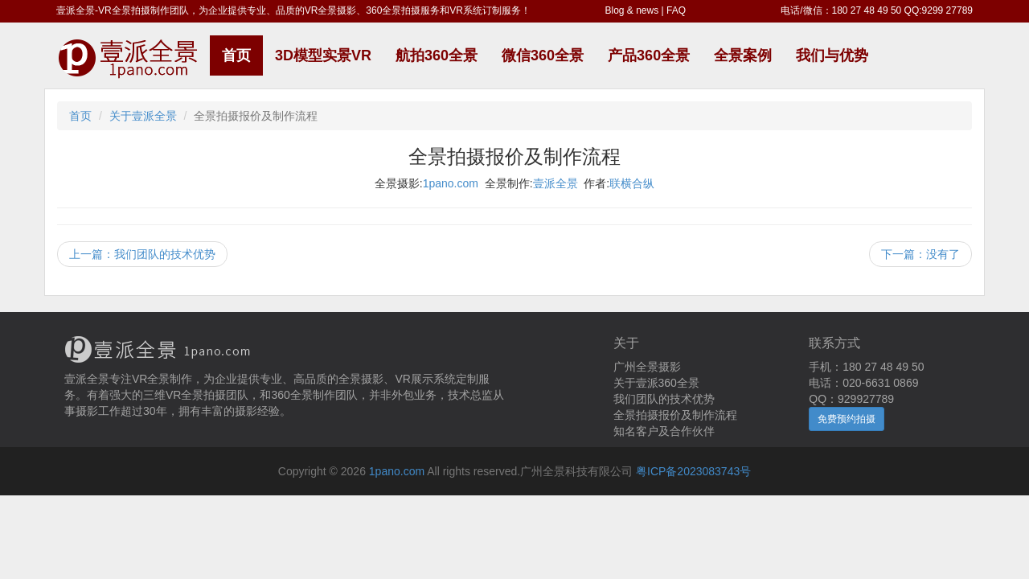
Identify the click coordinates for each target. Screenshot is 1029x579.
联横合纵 (631, 183)
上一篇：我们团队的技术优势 (142, 254)
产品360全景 (649, 55)
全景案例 (743, 55)
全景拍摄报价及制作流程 (675, 415)
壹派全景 (555, 183)
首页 (236, 55)
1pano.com (450, 183)
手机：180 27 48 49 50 (866, 366)
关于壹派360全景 (656, 382)
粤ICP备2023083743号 (693, 471)
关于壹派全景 (143, 115)
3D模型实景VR (323, 55)
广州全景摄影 (647, 366)
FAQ (676, 10)
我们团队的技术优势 (664, 398)
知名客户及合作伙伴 (664, 431)
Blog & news (632, 10)
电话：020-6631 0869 (863, 382)
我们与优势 (832, 55)
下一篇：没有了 (920, 254)
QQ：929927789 (851, 398)
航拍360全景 (437, 55)
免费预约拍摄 (846, 419)
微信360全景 (543, 55)
